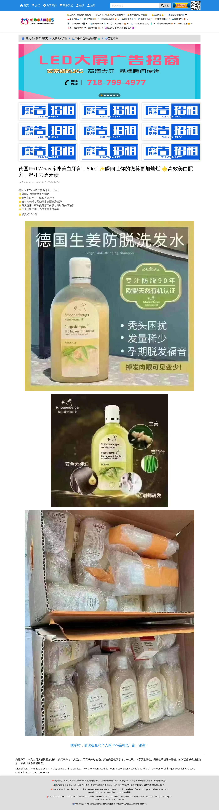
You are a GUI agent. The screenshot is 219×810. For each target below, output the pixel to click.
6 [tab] (117, 95)
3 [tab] (108, 95)
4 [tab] (111, 95)
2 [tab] (105, 95)
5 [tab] (114, 95)
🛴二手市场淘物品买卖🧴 (86, 38)
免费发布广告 (59, 38)
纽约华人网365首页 (37, 38)
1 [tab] (101, 95)
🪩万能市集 (111, 38)
